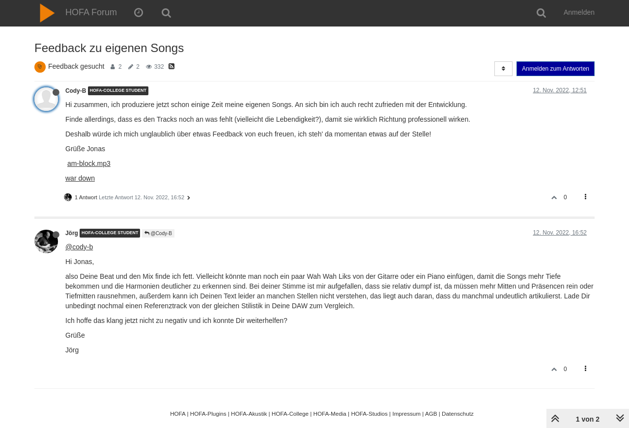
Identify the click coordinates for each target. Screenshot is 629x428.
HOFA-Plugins (208, 413)
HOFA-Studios (369, 413)
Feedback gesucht (76, 66)
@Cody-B (158, 233)
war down (80, 178)
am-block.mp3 (89, 163)
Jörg (71, 233)
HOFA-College (290, 413)
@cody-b (79, 247)
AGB (431, 413)
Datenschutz (458, 413)
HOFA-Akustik (249, 413)
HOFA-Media (329, 413)
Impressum (406, 413)
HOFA (177, 413)
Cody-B (75, 90)
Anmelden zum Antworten (555, 68)
